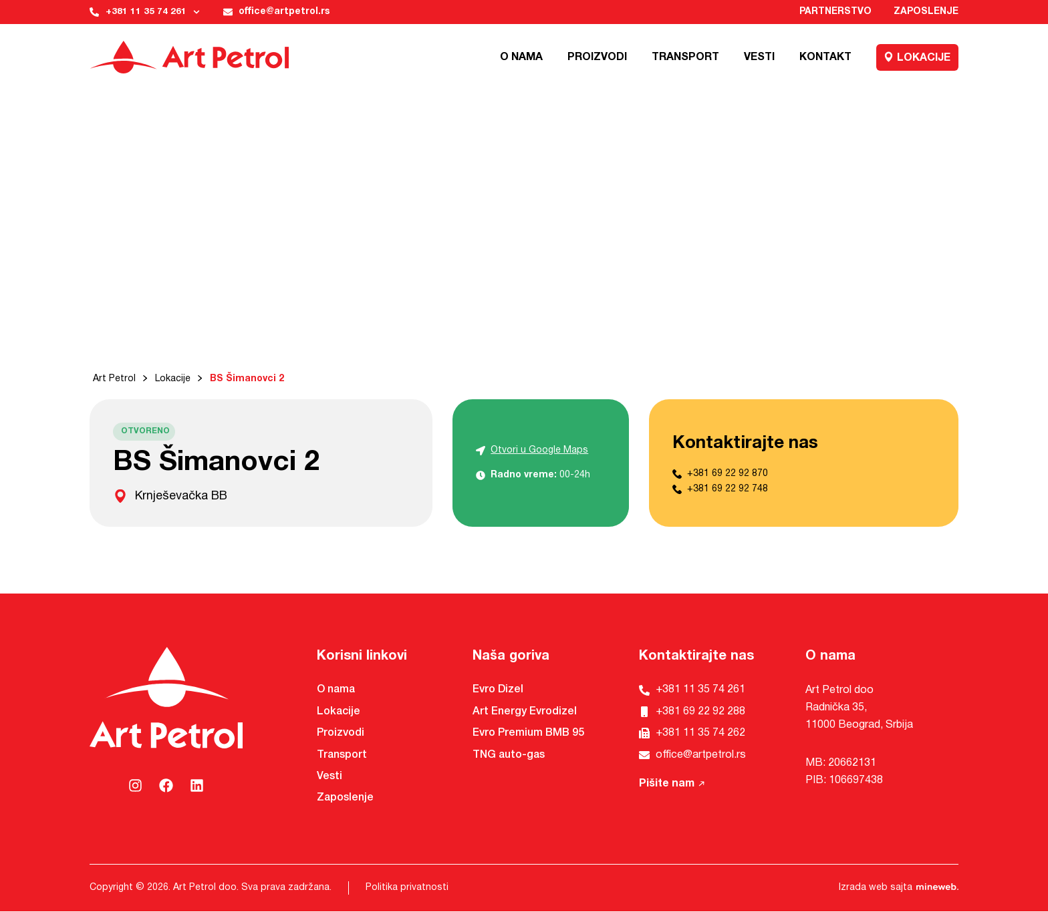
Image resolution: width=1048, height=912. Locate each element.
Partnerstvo (834, 12)
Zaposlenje (926, 12)
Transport (685, 57)
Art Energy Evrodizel (525, 711)
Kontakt (825, 57)
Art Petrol (114, 379)
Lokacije (917, 57)
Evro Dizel (498, 690)
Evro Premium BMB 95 (528, 733)
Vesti (759, 57)
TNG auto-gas (509, 755)
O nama (521, 57)
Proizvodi (597, 57)
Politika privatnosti (407, 888)
